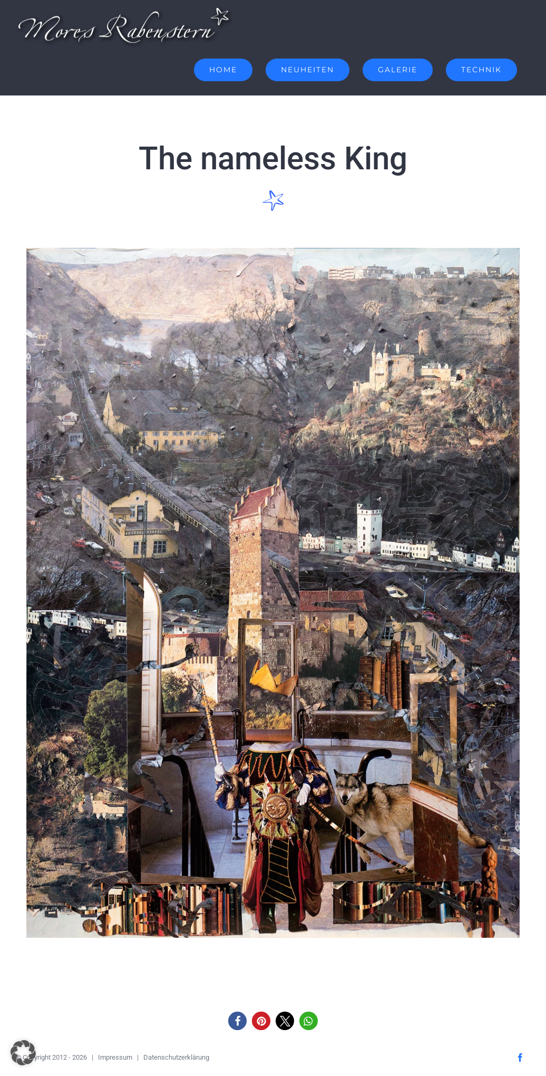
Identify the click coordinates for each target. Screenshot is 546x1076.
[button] (237, 1021)
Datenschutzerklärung (176, 1057)
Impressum (115, 1057)
